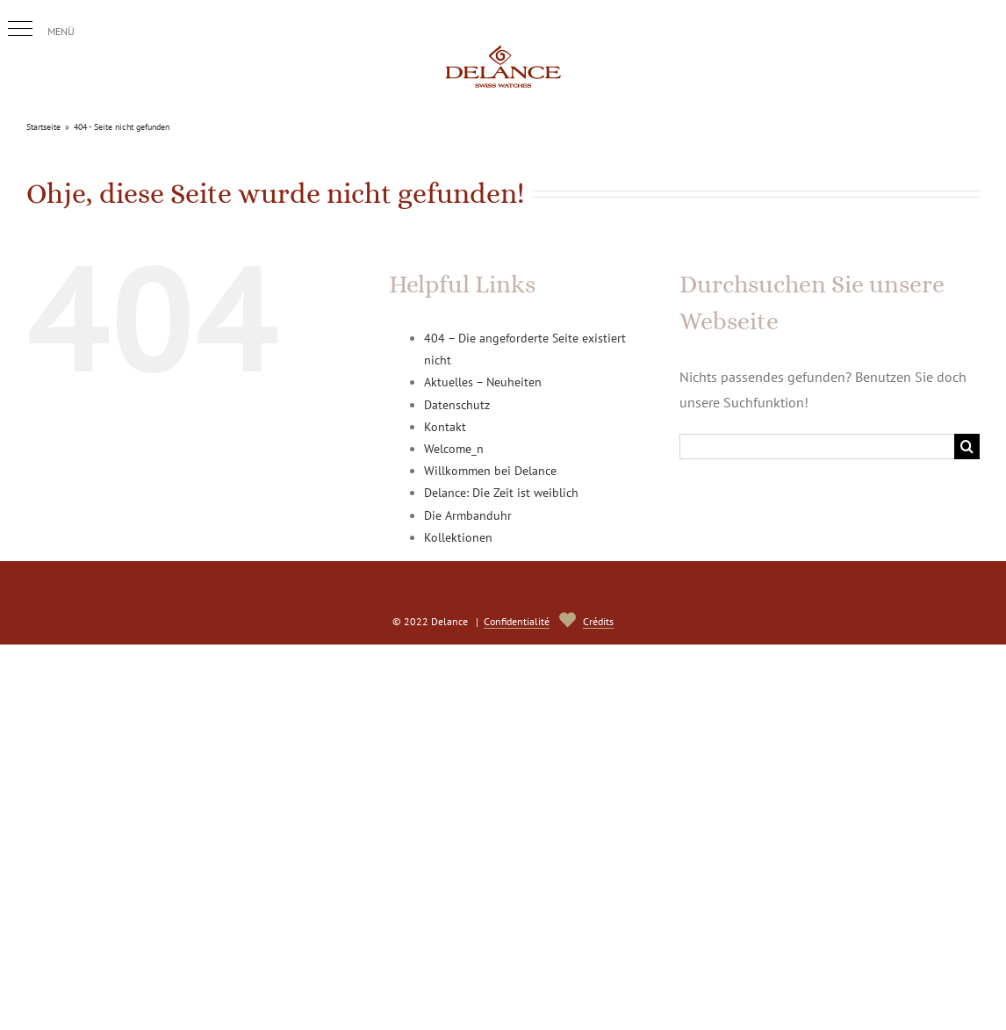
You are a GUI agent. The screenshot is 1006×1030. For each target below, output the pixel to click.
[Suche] (967, 446)
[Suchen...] (816, 446)
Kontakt (445, 427)
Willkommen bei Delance (490, 471)
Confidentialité (517, 621)
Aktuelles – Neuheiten (483, 382)
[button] (20, 29)
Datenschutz (457, 405)
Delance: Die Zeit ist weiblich (501, 493)
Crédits (598, 621)
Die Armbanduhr (468, 515)
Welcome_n (454, 449)
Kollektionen (458, 537)
